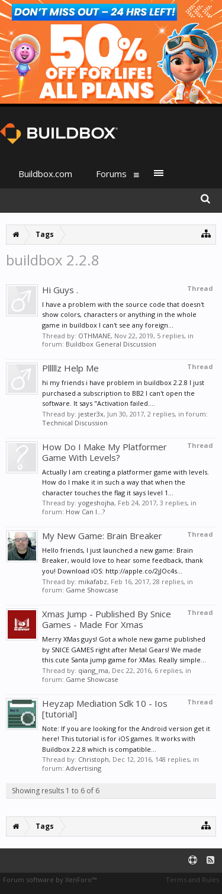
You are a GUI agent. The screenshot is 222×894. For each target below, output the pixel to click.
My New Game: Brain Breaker (102, 535)
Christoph (93, 759)
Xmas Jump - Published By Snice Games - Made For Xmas (106, 619)
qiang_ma (93, 670)
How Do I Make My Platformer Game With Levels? (104, 452)
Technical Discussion (75, 422)
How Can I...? (85, 511)
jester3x (91, 413)
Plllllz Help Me (70, 368)
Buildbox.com (45, 174)
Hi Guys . (60, 290)
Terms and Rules (192, 879)
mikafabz (92, 581)
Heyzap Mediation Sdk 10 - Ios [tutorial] (105, 708)
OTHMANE (94, 335)
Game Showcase (92, 589)
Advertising (83, 768)
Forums (111, 174)
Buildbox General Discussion (111, 343)
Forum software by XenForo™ (49, 879)
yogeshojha (96, 502)
